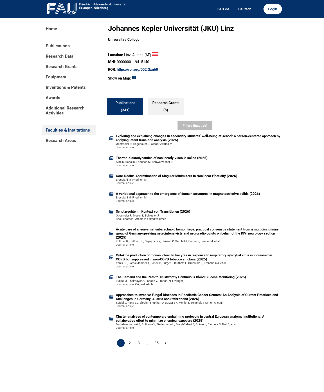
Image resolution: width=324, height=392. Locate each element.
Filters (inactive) (195, 125)
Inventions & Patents (66, 87)
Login (272, 9)
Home (51, 28)
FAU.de (223, 9)
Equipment (56, 77)
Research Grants (62, 66)
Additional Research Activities (65, 111)
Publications (58, 45)
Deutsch (244, 9)
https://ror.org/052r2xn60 (137, 69)
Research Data (59, 56)
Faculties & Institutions (68, 130)
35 (157, 343)
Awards (53, 97)
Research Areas (61, 140)
